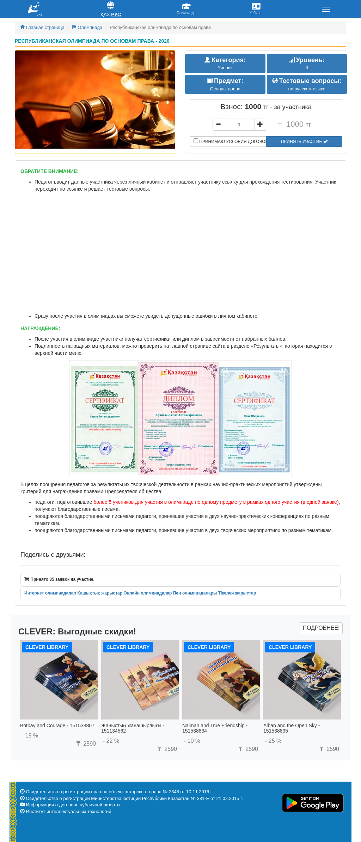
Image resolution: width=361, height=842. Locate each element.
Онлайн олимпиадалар (147, 593)
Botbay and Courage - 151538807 (57, 725)
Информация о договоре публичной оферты (73, 804)
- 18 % (30, 736)
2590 (85, 744)
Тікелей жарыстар (237, 593)
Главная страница (42, 27)
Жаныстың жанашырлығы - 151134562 (132, 728)
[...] (239, 125)
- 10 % (192, 741)
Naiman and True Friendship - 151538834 (214, 728)
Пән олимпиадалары (195, 593)
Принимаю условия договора (230, 141)
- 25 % (273, 741)
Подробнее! (320, 628)
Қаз (105, 14)
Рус (116, 14)
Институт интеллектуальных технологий (68, 811)
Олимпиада (87, 27)
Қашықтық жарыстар (99, 593)
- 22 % (111, 741)
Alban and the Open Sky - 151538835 (291, 728)
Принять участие (304, 141)
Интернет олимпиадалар (50, 593)
